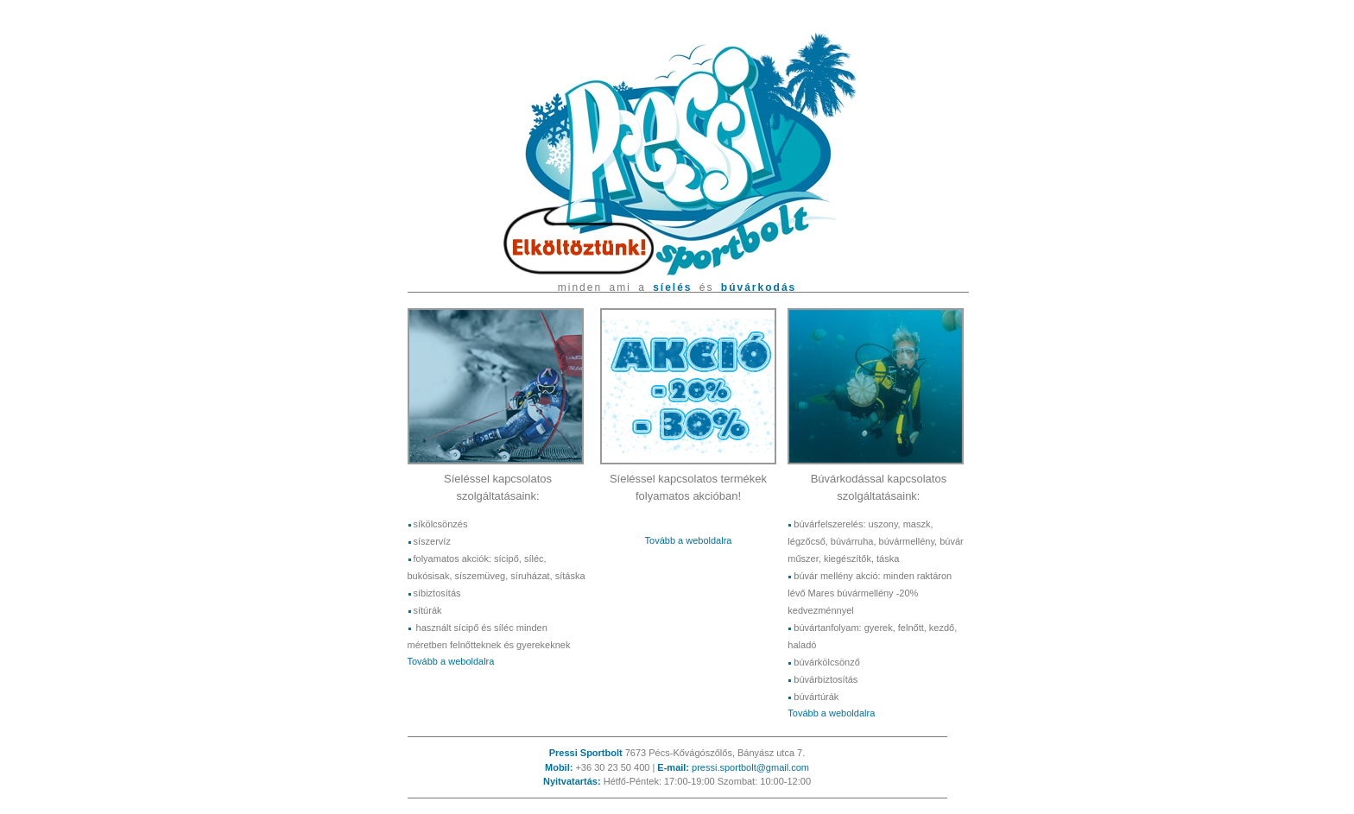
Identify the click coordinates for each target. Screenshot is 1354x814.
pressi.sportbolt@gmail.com (750, 767)
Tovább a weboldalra (451, 661)
